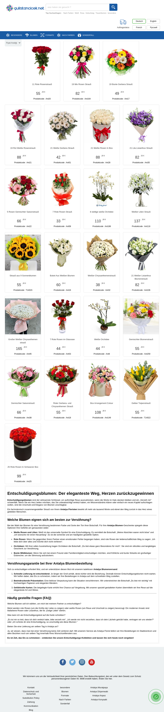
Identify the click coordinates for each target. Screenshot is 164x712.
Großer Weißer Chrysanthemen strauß (22, 341)
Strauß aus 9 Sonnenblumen (23, 275)
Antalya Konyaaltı (99, 699)
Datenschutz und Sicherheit (31, 692)
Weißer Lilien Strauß (141, 212)
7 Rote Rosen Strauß (62, 212)
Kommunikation (31, 706)
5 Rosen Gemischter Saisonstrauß (23, 212)
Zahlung (31, 702)
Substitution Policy (30, 698)
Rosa (82, 13)
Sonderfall (65, 703)
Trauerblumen (101, 13)
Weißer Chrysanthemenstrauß (102, 275)
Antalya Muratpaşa (99, 687)
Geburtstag (90, 13)
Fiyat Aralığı (13, 42)
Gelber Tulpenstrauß (141, 403)
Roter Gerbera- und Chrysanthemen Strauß (62, 405)
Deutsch (139, 21)
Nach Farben (68, 13)
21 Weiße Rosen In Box (102, 148)
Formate (65, 695)
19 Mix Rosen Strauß (81, 84)
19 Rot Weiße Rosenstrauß (22, 148)
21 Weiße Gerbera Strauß (62, 148)
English (153, 21)
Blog (31, 710)
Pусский (153, 27)
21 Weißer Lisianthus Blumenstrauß (141, 277)
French (139, 27)
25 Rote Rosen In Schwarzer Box (23, 467)
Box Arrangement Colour (101, 403)
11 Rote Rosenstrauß (42, 84)
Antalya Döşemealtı (99, 691)
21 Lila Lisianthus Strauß (141, 148)
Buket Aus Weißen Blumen (62, 275)
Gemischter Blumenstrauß (141, 339)
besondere (112, 13)
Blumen (65, 691)
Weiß (77, 13)
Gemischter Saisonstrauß (23, 403)
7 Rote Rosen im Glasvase (62, 339)
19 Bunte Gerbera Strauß (121, 84)
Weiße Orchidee (101, 339)
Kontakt (30, 687)
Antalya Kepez (99, 695)
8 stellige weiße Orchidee (101, 212)
